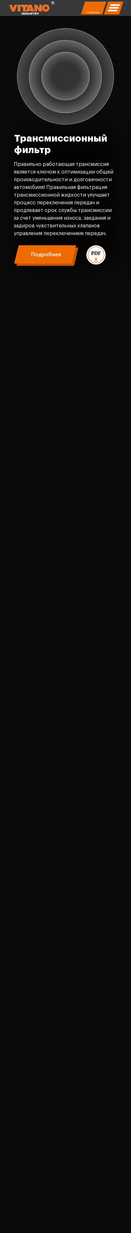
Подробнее (46, 254)
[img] (32, 8)
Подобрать (93, 12)
